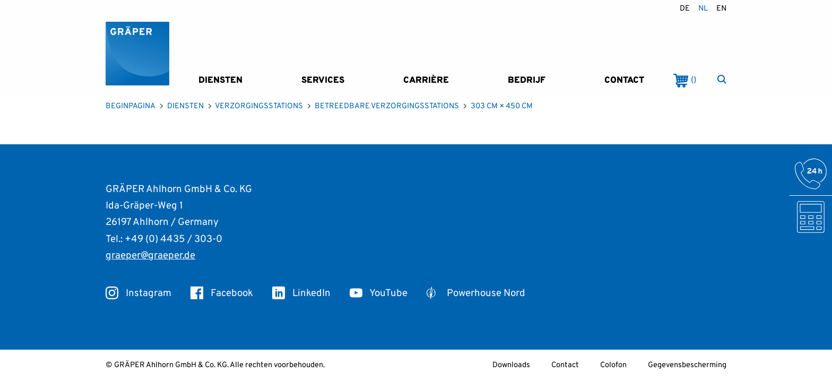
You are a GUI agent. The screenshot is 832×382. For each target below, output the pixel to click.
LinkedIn (301, 293)
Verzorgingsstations (259, 106)
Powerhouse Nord (476, 293)
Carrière (426, 80)
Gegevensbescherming (687, 365)
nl (703, 9)
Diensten (220, 80)
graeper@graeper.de (150, 255)
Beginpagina (130, 106)
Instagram (138, 293)
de (685, 9)
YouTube (379, 293)
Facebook (221, 293)
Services (322, 80)
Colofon (613, 365)
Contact (624, 80)
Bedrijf (526, 80)
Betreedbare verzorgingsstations (387, 106)
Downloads (511, 365)
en (721, 9)
